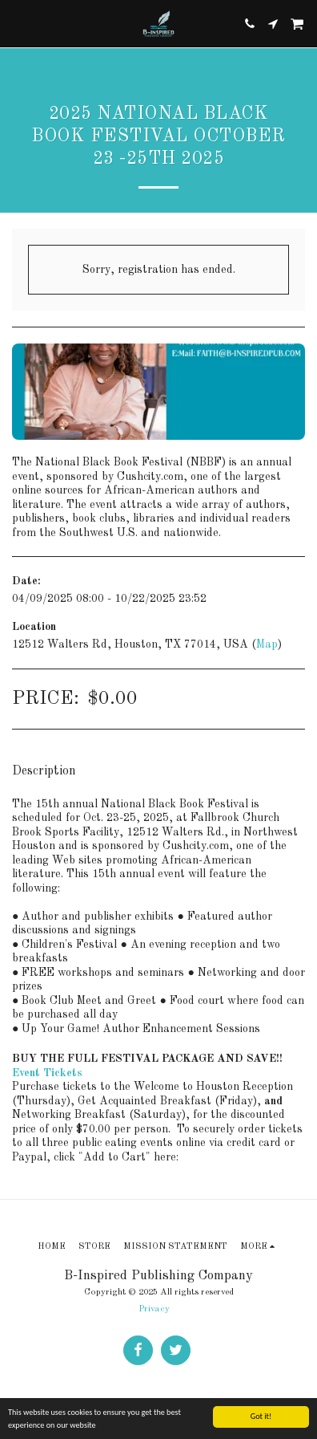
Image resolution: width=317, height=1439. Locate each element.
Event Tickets (47, 1073)
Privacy (154, 1309)
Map (267, 644)
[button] (17, 23)
